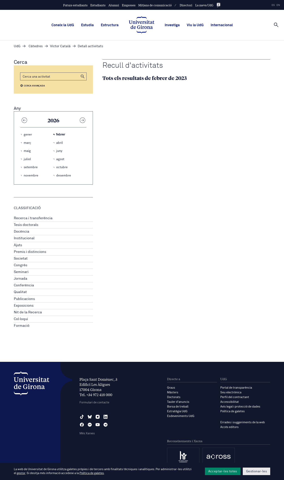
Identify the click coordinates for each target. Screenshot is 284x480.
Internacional (222, 25)
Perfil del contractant (234, 397)
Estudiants (98, 5)
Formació (21, 326)
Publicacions (24, 299)
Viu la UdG (195, 25)
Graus (171, 387)
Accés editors (229, 427)
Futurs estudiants (75, 5)
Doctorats (173, 397)
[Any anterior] (24, 120)
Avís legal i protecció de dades (240, 406)
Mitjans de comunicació (155, 5)
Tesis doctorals (26, 225)
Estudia (87, 25)
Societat (21, 258)
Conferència (24, 285)
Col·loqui (21, 319)
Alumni (113, 5)
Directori (186, 5)
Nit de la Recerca (28, 312)
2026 (53, 120)
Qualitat (20, 292)
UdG (17, 46)
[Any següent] (82, 120)
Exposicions (24, 305)
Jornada (20, 278)
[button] (83, 76)
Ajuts (18, 245)
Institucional (24, 238)
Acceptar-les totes (222, 471)
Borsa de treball (177, 406)
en (278, 5)
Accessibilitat (229, 401)
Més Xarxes (87, 433)
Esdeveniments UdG (180, 416)
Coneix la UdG (62, 25)
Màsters (172, 392)
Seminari (21, 272)
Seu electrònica (230, 392)
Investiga (172, 25)
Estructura (110, 25)
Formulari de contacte (94, 402)
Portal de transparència (236, 387)
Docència (21, 231)
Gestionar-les (256, 471)
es (273, 5)
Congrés (20, 265)
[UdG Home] (141, 25)
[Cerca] (276, 25)
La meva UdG (204, 5)
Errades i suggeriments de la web (242, 422)
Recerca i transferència (33, 218)
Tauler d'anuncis (178, 401)
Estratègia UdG (177, 411)
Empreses (128, 5)
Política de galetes (232, 411)
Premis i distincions (30, 252)
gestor (21, 473)
